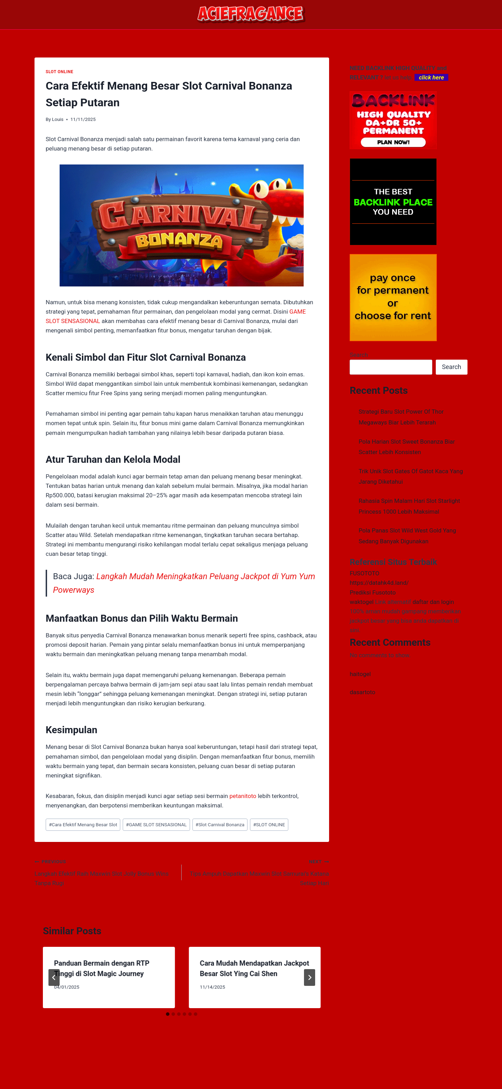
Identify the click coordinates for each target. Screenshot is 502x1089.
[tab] (167, 1014)
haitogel (360, 673)
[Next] (309, 977)
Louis (57, 119)
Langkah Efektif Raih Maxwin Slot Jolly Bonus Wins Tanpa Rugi (105, 872)
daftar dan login (433, 601)
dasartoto (362, 692)
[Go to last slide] (54, 977)
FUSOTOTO (364, 573)
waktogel (361, 601)
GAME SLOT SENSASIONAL (156, 824)
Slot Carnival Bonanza (220, 824)
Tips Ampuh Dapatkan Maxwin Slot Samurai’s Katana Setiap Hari (258, 872)
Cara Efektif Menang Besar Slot (83, 824)
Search (359, 354)
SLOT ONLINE (59, 71)
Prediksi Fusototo (373, 592)
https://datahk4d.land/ (379, 582)
